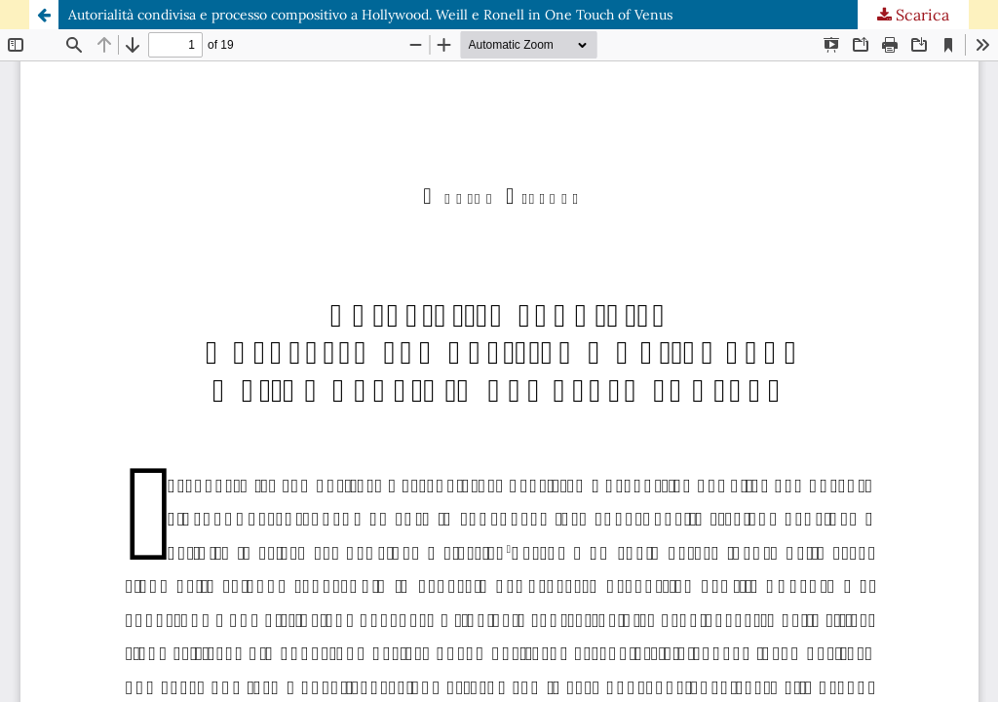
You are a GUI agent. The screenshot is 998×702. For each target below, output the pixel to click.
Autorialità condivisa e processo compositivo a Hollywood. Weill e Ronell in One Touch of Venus (370, 14)
